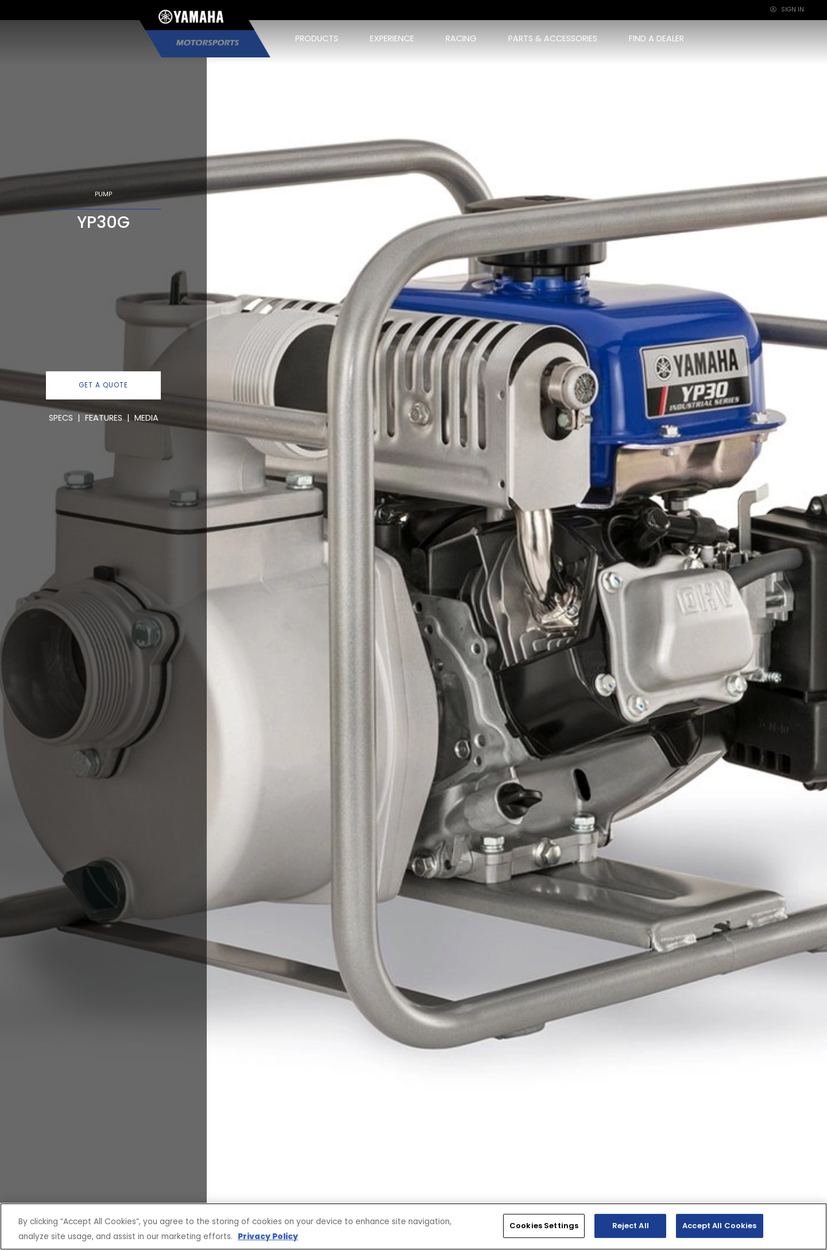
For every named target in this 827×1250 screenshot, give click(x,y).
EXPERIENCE (392, 38)
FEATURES (103, 418)
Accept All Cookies (719, 1225)
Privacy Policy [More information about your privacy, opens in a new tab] (268, 1236)
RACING (461, 38)
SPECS (61, 418)
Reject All (630, 1225)
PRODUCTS (316, 38)
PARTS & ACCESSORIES (552, 38)
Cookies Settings (543, 1225)
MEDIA (146, 418)
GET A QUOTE (103, 385)
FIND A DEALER (656, 38)
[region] (413, 1226)
